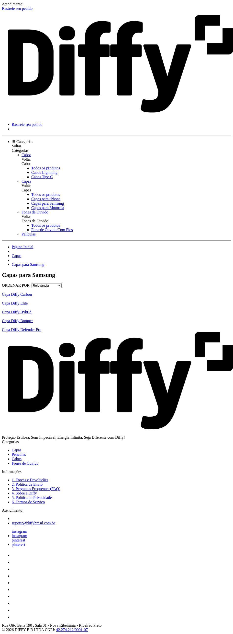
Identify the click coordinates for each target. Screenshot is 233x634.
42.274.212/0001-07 (72, 630)
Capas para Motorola (47, 208)
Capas (26, 181)
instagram (19, 531)
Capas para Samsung (47, 203)
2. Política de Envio (27, 484)
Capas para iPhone (45, 199)
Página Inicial (22, 247)
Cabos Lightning (44, 172)
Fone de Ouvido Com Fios (52, 230)
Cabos (26, 155)
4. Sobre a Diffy (24, 493)
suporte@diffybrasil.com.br (33, 523)
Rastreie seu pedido (17, 8)
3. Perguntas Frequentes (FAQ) (36, 489)
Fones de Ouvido (35, 212)
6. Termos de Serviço (28, 502)
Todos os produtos (45, 168)
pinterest (18, 540)
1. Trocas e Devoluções (30, 480)
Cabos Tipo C (42, 177)
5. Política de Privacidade (32, 497)
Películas (29, 234)
